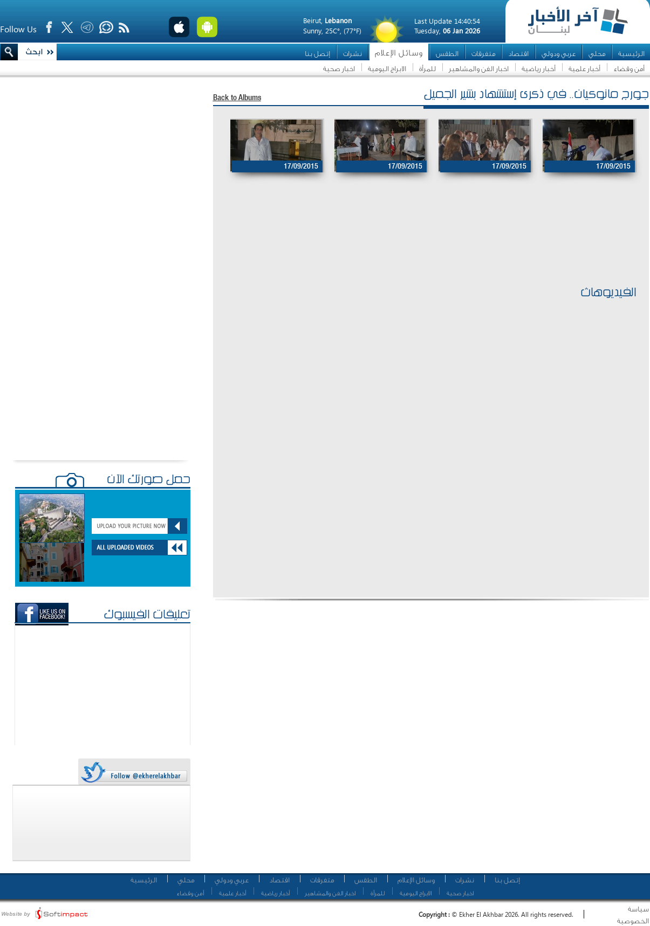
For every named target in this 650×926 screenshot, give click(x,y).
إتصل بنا (317, 54)
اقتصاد (518, 54)
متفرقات (483, 54)
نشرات (352, 54)
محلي (597, 54)
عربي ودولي (559, 54)
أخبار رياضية (539, 69)
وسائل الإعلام (399, 53)
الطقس (447, 54)
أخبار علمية (584, 69)
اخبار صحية (339, 69)
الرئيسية (631, 54)
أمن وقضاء (629, 69)
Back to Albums (237, 98)
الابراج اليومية (387, 69)
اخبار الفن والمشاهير (479, 69)
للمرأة (427, 69)
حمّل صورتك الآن (148, 480)
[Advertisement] (425, 248)
